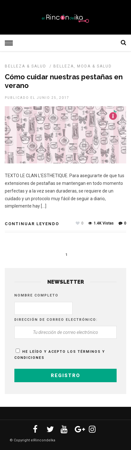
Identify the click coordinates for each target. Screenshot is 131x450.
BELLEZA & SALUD (25, 66)
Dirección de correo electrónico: (56, 320)
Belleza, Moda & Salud (82, 66)
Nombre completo (36, 295)
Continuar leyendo (32, 223)
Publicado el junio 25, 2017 (37, 97)
